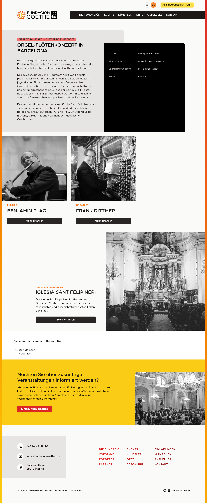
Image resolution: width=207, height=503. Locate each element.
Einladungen (165, 449)
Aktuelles (154, 15)
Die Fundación (89, 15)
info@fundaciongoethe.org (43, 456)
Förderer (107, 459)
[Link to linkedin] (169, 490)
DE (153, 5)
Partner (105, 464)
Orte (139, 15)
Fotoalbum (135, 464)
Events (109, 15)
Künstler (125, 15)
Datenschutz (77, 490)
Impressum (61, 490)
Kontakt (172, 15)
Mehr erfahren (39, 222)
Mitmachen (163, 454)
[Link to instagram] (164, 490)
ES (146, 5)
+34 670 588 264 (37, 446)
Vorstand (107, 454)
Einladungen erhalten (177, 5)
